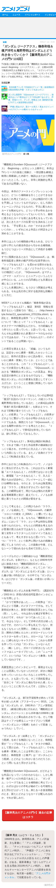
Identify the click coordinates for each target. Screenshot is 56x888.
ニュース (16, 15)
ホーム (5, 15)
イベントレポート (32, 15)
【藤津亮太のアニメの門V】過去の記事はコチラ (28, 815)
